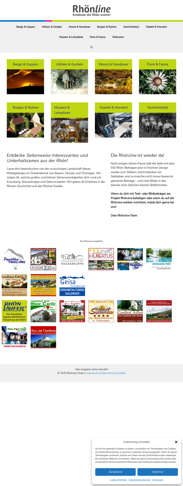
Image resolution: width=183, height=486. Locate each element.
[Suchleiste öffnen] (91, 47)
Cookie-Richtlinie (118, 479)
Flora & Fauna (97, 37)
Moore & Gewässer (79, 27)
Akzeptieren (115, 472)
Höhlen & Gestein (52, 27)
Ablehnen (157, 472)
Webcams (118, 37)
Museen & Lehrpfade (71, 37)
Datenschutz (108, 373)
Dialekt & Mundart (156, 27)
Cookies (121, 373)
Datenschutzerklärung (140, 479)
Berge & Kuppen (25, 27)
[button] (176, 442)
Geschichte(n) (131, 27)
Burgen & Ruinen (107, 27)
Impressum (157, 479)
